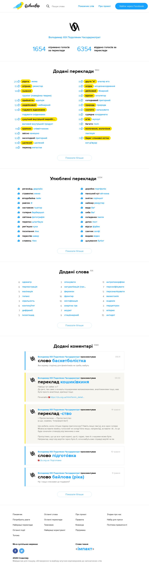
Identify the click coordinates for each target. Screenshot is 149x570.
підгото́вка (64, 455)
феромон (69, 291)
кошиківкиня (74, 382)
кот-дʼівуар (91, 142)
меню (37, 193)
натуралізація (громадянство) (75, 286)
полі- (96, 123)
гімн (34, 240)
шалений (39, 142)
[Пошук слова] (64, 6)
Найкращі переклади (23, 525)
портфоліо (100, 188)
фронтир (68, 296)
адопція (40, 100)
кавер (35, 236)
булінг (101, 240)
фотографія (38, 217)
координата (101, 114)
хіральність (28, 300)
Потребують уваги (21, 519)
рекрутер (99, 202)
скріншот (98, 198)
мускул (96, 119)
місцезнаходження (105, 86)
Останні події (19, 530)
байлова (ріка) (68, 477)
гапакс (26, 296)
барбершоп (38, 212)
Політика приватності (117, 525)
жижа (34, 81)
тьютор (38, 207)
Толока (16, 535)
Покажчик (17, 514)
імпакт (85, 549)
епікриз (110, 310)
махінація (27, 291)
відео (97, 236)
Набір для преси (115, 519)
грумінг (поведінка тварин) (36, 95)
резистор (38, 86)
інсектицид (28, 315)
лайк (38, 198)
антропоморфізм (115, 282)
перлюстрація (29, 286)
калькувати (102, 109)
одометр (27, 282)
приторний (41, 138)
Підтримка (80, 530)
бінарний (103, 90)
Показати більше (74, 157)
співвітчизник (41, 128)
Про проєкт (104, 6)
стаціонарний (71, 315)
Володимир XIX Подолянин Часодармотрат (59, 357)
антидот (110, 315)
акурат (68, 310)
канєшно (34, 133)
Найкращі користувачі (54, 530)
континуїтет (28, 305)
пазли (100, 217)
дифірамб (27, 310)
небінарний (44, 105)
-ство (66, 413)
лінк (37, 231)
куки (35, 226)
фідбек (96, 226)
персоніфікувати (115, 286)
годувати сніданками (33, 114)
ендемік (110, 300)
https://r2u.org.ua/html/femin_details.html (66, 397)
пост (94, 221)
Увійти (131, 6)
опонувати (70, 282)
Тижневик (49, 525)
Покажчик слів (86, 6)
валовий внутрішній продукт (37, 123)
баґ (93, 207)
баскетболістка (69, 360)
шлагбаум (37, 221)
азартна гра (70, 305)
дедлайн (38, 188)
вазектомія (112, 296)
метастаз (37, 147)
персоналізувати (115, 291)
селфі (97, 231)
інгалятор (100, 95)
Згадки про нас (114, 514)
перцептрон (112, 305)
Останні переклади (53, 519)
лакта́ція (90, 133)
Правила (80, 519)
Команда (80, 525)
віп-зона (104, 193)
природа (101, 105)
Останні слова (51, 514)
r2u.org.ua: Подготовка (49, 460)
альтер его (103, 81)
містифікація (71, 300)
